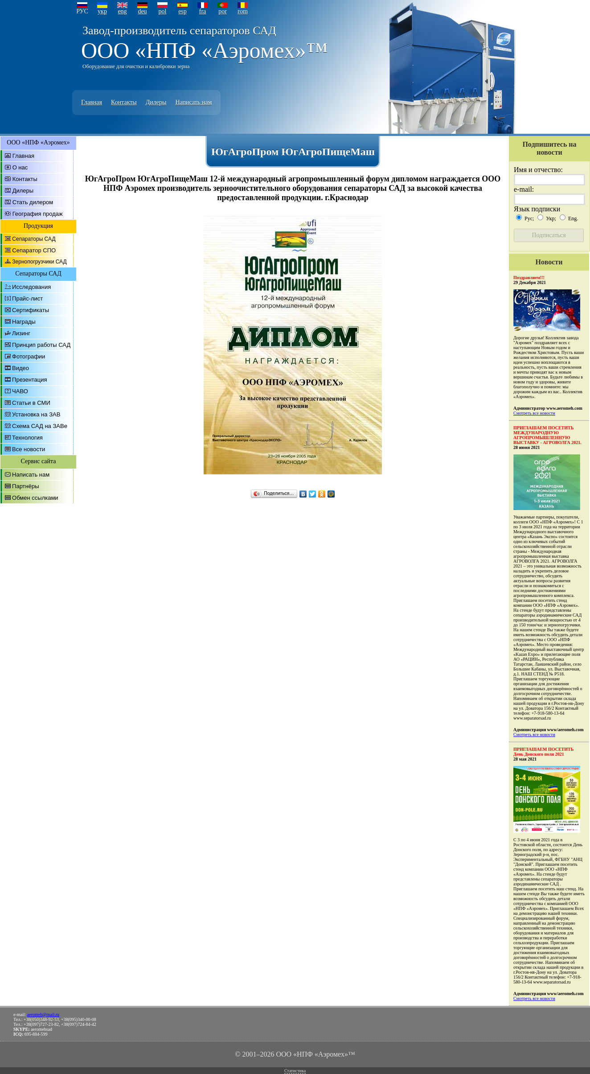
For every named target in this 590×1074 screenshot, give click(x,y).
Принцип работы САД (41, 345)
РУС (82, 11)
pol (163, 11)
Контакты (124, 102)
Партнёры (25, 486)
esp (182, 11)
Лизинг (21, 333)
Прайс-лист (27, 298)
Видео (20, 368)
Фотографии (28, 356)
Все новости (28, 449)
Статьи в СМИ (31, 402)
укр (102, 11)
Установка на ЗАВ (36, 414)
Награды (24, 321)
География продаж (37, 213)
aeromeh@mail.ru (43, 1014)
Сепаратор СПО (34, 250)
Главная (91, 102)
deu (142, 11)
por (222, 11)
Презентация (29, 379)
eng (122, 11)
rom (243, 11)
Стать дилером (32, 202)
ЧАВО (20, 391)
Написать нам (193, 102)
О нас (20, 167)
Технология (27, 437)
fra (202, 11)
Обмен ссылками (35, 497)
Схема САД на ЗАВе (39, 426)
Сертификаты (30, 310)
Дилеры (156, 102)
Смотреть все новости (534, 413)
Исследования (31, 287)
